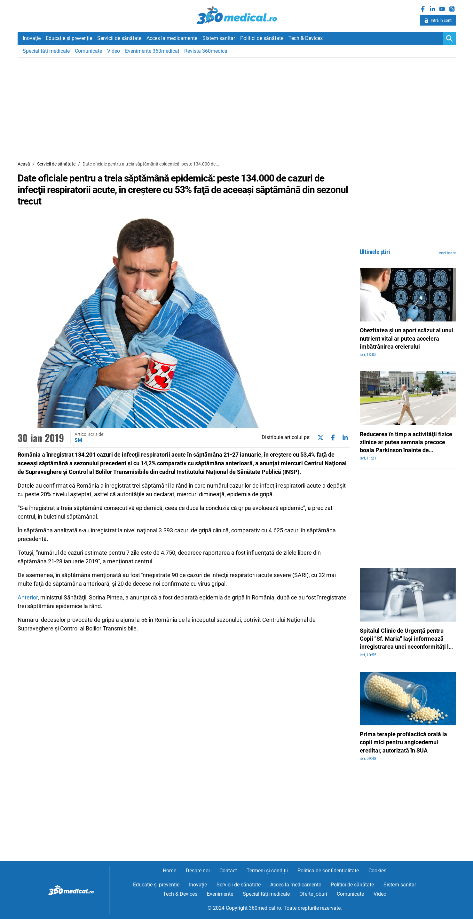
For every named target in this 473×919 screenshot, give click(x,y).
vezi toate (447, 253)
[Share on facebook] (332, 438)
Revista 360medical (206, 51)
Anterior (28, 597)
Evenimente (220, 894)
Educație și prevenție (69, 38)
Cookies (377, 871)
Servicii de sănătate (119, 38)
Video (113, 51)
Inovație (32, 38)
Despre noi (198, 871)
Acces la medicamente (171, 38)
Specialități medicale (46, 51)
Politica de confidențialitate (328, 871)
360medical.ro (236, 15)
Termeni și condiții (267, 871)
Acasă (24, 163)
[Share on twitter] (319, 438)
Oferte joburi (313, 894)
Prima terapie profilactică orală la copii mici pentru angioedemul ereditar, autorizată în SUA (403, 742)
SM (78, 440)
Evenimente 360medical (152, 51)
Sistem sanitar (218, 38)
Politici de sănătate (261, 38)
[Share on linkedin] (344, 438)
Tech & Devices (305, 38)
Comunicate (88, 51)
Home (169, 871)
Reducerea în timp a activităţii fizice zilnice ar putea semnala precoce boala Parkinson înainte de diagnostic (406, 442)
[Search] (449, 38)
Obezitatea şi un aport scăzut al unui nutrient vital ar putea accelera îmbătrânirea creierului (406, 338)
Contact (228, 871)
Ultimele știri (375, 251)
